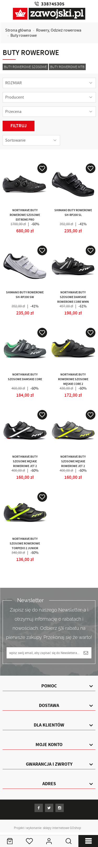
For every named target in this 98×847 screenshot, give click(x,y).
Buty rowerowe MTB (67, 67)
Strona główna (18, 30)
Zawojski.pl (49, 14)
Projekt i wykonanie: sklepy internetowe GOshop (47, 828)
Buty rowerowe (23, 35)
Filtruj (18, 126)
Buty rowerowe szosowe (25, 67)
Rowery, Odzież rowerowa (58, 30)
